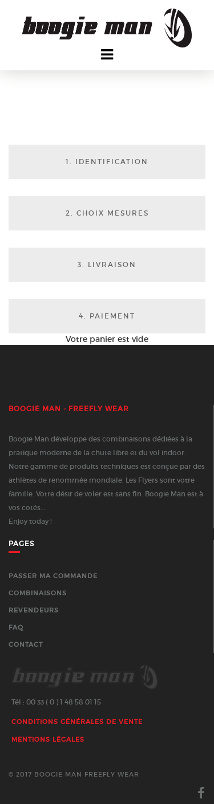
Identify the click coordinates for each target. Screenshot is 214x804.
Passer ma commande (53, 576)
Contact (26, 644)
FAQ (16, 627)
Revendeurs (34, 610)
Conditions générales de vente (77, 722)
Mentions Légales (47, 739)
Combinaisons (38, 593)
